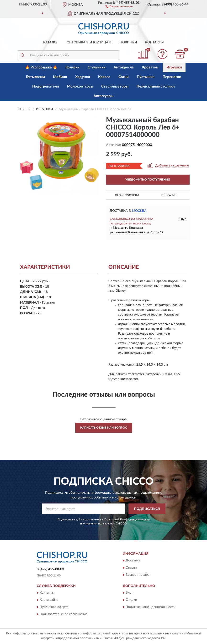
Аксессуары (103, 96)
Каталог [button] (50, 42)
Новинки (128, 42)
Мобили (60, 77)
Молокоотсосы (80, 86)
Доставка (133, 560)
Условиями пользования (99, 523)
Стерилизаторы (114, 86)
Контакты (154, 42)
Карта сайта (49, 600)
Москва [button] (139, 211)
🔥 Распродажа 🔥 (41, 67)
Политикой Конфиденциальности (127, 519)
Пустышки (145, 77)
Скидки (131, 600)
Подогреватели (45, 86)
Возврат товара (137, 574)
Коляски (72, 67)
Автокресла (124, 67)
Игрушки (174, 67)
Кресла (104, 77)
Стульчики (97, 67)
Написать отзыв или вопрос (103, 427)
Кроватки (150, 67)
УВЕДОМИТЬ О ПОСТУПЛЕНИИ (147, 179)
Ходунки (82, 77)
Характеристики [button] (127, 195)
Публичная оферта (54, 607)
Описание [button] (168, 195)
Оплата (131, 567)
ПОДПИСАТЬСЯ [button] (147, 509)
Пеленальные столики (156, 86)
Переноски (172, 77)
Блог (129, 593)
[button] (119, 6)
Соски (123, 77)
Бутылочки (35, 77)
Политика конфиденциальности (150, 607)
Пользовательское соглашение (63, 614)
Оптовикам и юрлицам (89, 42)
